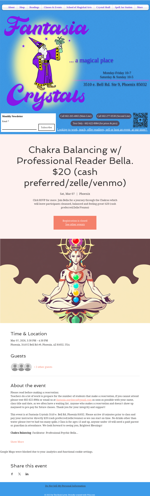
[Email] (18, 126)
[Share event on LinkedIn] (27, 474)
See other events (75, 224)
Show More (17, 441)
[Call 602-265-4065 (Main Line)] (76, 116)
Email (5, 121)
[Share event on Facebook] (12, 474)
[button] (95, 123)
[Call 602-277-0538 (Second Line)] (113, 116)
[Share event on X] (19, 474)
